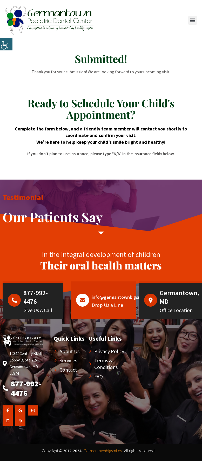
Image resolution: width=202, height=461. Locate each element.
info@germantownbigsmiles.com (125, 297)
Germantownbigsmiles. (103, 450)
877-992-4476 (35, 297)
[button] (192, 20)
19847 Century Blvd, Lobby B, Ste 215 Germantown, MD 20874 (26, 363)
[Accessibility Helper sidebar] (6, 44)
